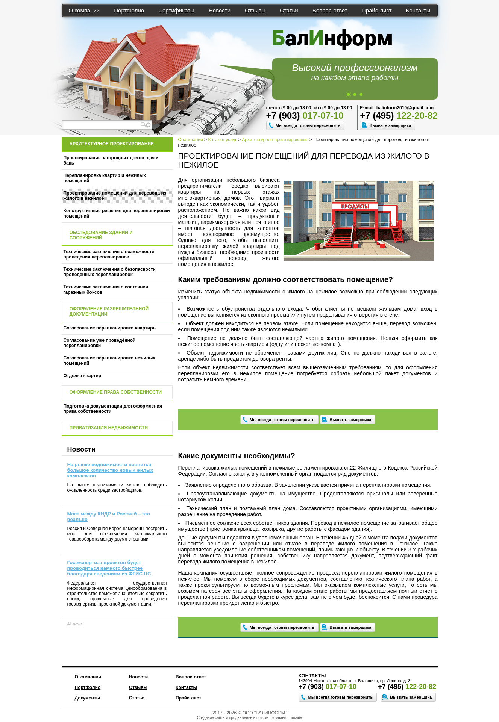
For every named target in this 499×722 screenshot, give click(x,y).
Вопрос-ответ (329, 10)
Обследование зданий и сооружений (101, 235)
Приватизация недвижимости (109, 427)
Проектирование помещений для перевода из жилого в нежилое (115, 195)
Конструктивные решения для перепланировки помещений (117, 213)
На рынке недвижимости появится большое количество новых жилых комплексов (110, 470)
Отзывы (255, 10)
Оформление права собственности (116, 392)
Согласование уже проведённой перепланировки (100, 343)
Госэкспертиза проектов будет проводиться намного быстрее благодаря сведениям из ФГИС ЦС (109, 568)
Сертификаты (176, 10)
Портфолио (129, 10)
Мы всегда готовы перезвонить (308, 125)
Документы (87, 698)
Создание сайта (211, 718)
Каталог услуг (222, 139)
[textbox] (107, 125)
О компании (84, 10)
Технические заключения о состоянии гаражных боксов (106, 289)
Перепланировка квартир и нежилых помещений (105, 178)
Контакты (418, 10)
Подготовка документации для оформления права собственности (113, 408)
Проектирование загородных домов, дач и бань (111, 160)
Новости (220, 10)
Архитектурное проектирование (275, 139)
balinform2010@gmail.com (405, 107)
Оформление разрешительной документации (109, 311)
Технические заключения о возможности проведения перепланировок (109, 254)
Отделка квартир (83, 375)
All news (75, 624)
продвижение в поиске (248, 718)
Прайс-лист (377, 10)
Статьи (289, 10)
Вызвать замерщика (390, 125)
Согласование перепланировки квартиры (110, 328)
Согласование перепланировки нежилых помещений (110, 360)
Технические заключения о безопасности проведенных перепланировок (110, 272)
